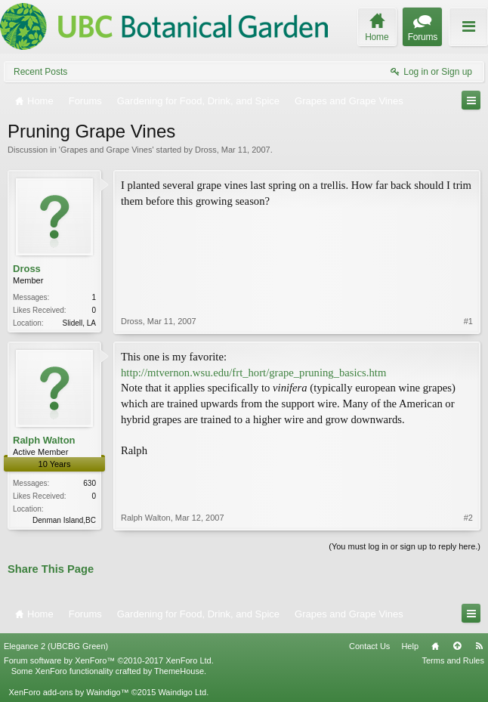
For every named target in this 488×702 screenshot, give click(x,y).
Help (410, 646)
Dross (206, 149)
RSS (479, 646)
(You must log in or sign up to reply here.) (404, 546)
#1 (468, 321)
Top (457, 646)
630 (89, 483)
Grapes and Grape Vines (106, 149)
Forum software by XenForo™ (109, 660)
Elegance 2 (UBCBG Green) (56, 646)
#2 (468, 517)
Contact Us (369, 646)
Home (435, 646)
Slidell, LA (79, 323)
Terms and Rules (453, 660)
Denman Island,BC (64, 520)
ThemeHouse (179, 671)
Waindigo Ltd (182, 692)
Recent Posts (40, 71)
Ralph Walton (44, 440)
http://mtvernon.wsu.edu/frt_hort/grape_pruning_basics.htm (253, 372)
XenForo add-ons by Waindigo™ (68, 692)
